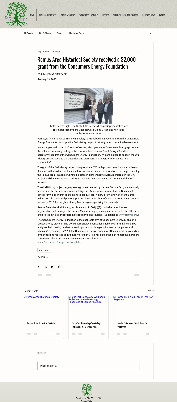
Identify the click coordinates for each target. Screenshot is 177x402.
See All (151, 290)
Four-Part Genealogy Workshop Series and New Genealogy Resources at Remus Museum (86, 325)
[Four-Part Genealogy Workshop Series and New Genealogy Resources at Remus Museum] (88, 307)
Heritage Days (76, 33)
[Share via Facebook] (38, 266)
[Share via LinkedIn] (52, 266)
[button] (150, 33)
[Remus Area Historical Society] (44, 307)
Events (60, 33)
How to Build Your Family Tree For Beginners (132, 325)
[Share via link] (59, 266)
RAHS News (45, 33)
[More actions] (138, 51)
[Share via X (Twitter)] (45, 266)
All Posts (28, 33)
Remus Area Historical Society (41, 323)
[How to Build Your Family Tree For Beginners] (133, 307)
